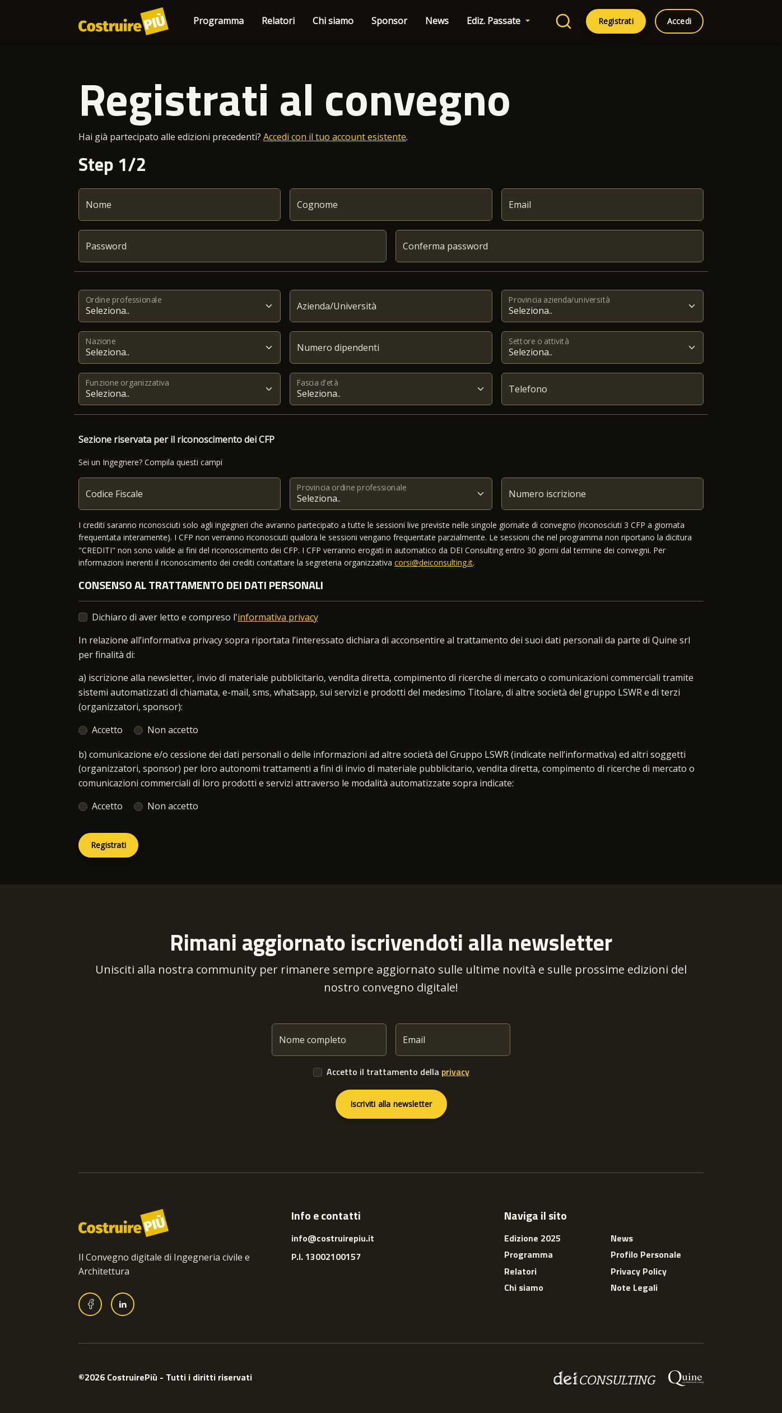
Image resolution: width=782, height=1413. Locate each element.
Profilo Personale (646, 1254)
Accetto (107, 730)
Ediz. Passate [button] (495, 21)
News (437, 21)
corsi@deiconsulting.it (433, 562)
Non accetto (172, 730)
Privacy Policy (639, 1271)
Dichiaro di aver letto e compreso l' (205, 617)
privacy (455, 1071)
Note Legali (634, 1287)
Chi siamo (333, 21)
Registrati (616, 21)
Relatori (278, 21)
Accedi (679, 21)
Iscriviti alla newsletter (391, 1104)
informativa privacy (278, 617)
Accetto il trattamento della (398, 1071)
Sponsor (389, 21)
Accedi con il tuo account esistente (334, 137)
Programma (218, 21)
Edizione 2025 (532, 1238)
